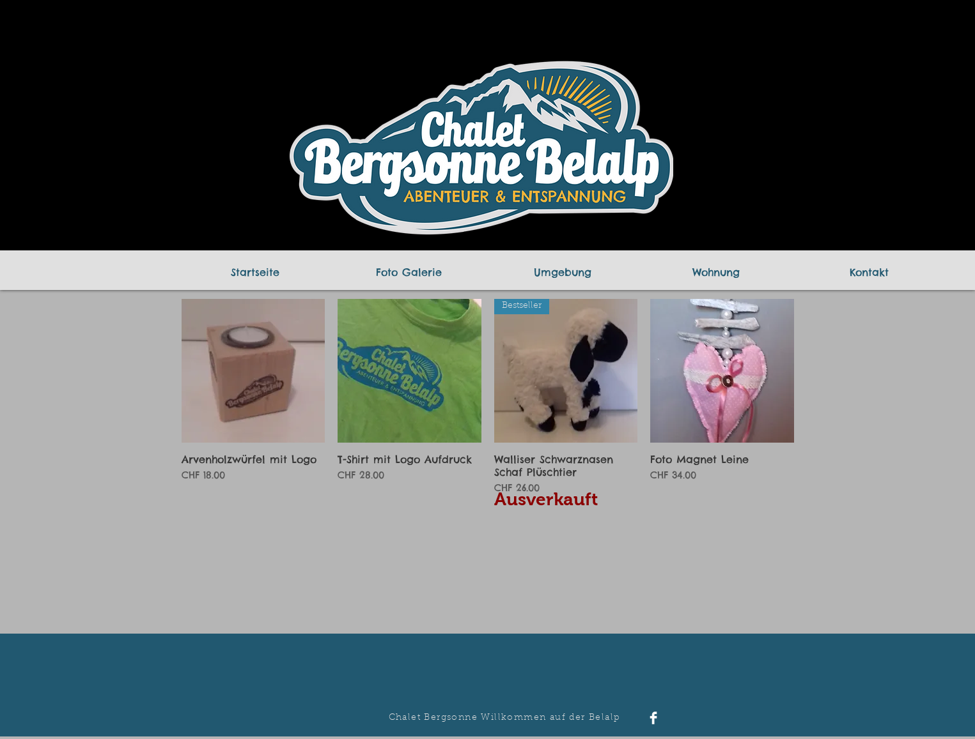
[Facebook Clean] (653, 718)
